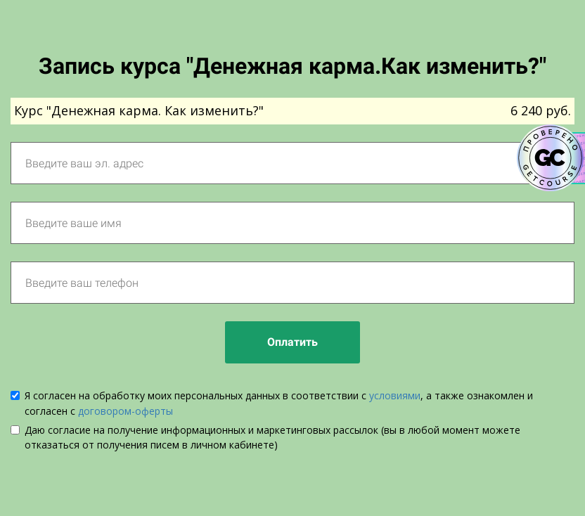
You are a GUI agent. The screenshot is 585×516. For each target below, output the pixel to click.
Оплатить (292, 342)
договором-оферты (125, 411)
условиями (394, 395)
